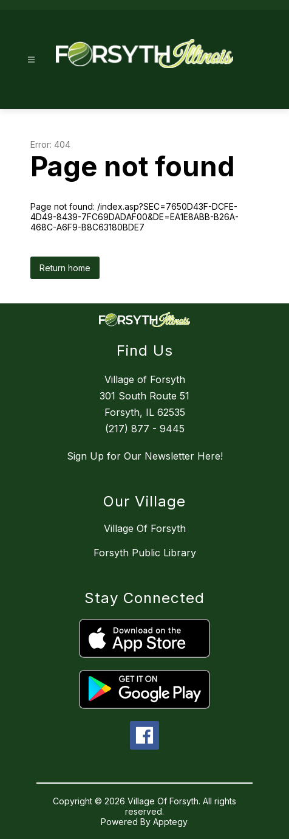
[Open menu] (31, 60)
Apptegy (170, 822)
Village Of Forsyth (145, 528)
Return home (64, 268)
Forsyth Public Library (144, 553)
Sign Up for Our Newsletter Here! (145, 456)
